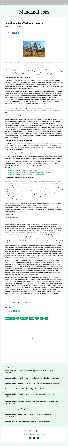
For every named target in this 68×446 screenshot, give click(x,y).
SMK (41, 318)
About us (33, 431)
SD (17, 318)
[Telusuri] (66, 4)
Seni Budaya (24, 318)
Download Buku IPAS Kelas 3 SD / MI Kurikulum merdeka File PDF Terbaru (32, 378)
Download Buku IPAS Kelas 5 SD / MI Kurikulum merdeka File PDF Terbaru (32, 383)
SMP (46, 318)
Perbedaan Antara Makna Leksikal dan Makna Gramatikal (23, 170)
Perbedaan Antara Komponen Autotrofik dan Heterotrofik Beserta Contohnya (29, 172)
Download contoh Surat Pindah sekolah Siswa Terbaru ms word (27, 422)
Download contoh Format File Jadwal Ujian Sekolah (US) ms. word (28, 389)
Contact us (40, 431)
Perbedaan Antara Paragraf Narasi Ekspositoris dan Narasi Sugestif (26, 174)
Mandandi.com (34, 12)
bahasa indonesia (10, 318)
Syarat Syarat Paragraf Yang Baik (16, 409)
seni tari (31, 318)
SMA (37, 318)
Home (27, 431)
